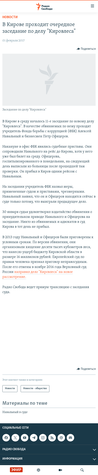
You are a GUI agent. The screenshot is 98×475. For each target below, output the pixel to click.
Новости (10, 17)
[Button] (86, 49)
